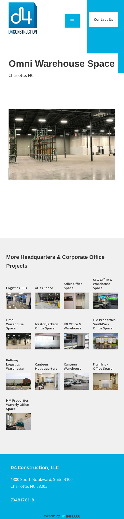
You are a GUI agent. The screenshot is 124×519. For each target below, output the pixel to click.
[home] (21, 19)
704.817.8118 (22, 500)
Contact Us (103, 19)
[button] (72, 21)
